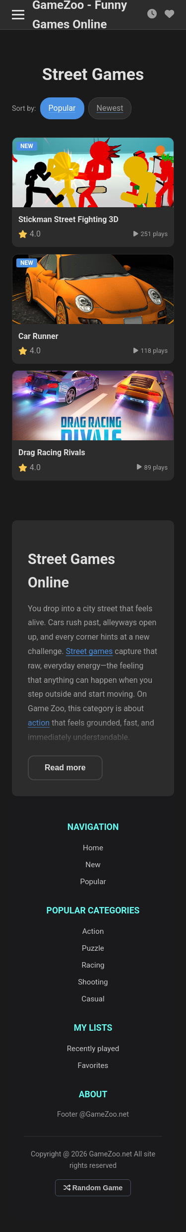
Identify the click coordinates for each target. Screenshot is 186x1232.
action (39, 723)
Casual (92, 998)
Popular (62, 108)
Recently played (93, 1048)
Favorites (93, 1065)
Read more (65, 767)
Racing (92, 965)
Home (93, 847)
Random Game (93, 1188)
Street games (89, 651)
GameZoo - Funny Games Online (79, 15)
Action (93, 931)
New (92, 864)
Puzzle (93, 948)
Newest (110, 108)
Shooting (93, 982)
